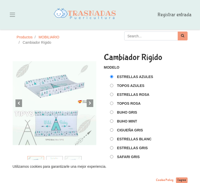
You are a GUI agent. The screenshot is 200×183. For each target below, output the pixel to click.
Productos (25, 37)
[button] (19, 103)
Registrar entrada (174, 15)
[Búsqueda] (183, 36)
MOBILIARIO (49, 37)
